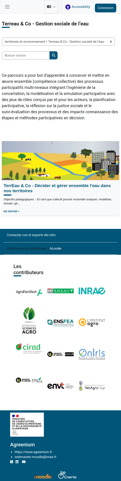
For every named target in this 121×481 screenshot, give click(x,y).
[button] (51, 7)
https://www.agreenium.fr (33, 452)
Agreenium (22, 444)
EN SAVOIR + (11, 211)
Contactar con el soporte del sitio (31, 235)
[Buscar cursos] (26, 55)
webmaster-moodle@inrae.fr (35, 457)
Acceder (56, 248)
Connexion (105, 8)
